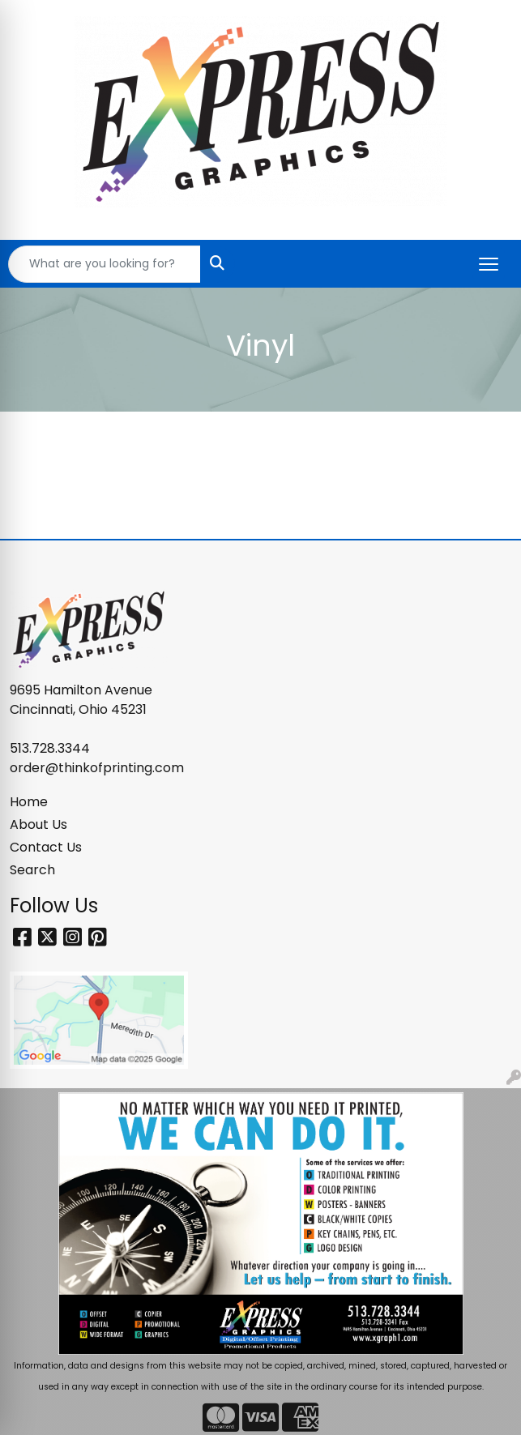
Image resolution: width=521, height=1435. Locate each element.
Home (29, 801)
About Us (38, 824)
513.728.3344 (50, 748)
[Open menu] (488, 264)
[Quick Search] (104, 264)
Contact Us (46, 847)
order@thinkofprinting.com (97, 767)
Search (32, 870)
